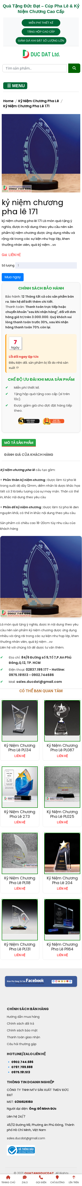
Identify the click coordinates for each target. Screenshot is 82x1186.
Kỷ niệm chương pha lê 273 (19, 814)
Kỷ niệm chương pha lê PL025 (62, 814)
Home (8, 100)
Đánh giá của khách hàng (28, 454)
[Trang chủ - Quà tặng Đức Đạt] (41, 54)
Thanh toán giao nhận (23, 1037)
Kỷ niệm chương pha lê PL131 (19, 947)
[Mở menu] (15, 85)
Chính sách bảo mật (22, 1030)
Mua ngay (13, 277)
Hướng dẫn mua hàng (23, 1017)
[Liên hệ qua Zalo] (24, 1180)
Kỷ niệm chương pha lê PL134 (19, 748)
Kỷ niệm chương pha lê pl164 (62, 947)
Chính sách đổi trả (20, 1023)
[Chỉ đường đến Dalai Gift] (57, 1180)
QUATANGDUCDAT (39, 1173)
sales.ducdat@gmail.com (26, 1138)
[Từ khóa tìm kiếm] (34, 68)
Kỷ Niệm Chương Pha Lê (38, 100)
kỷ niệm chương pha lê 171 (26, 106)
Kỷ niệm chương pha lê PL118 (19, 880)
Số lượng (8, 265)
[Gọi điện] (41, 1180)
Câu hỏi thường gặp (21, 1044)
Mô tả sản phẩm (18, 442)
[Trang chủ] (8, 1180)
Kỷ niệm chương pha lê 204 (62, 880)
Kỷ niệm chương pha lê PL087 (62, 748)
